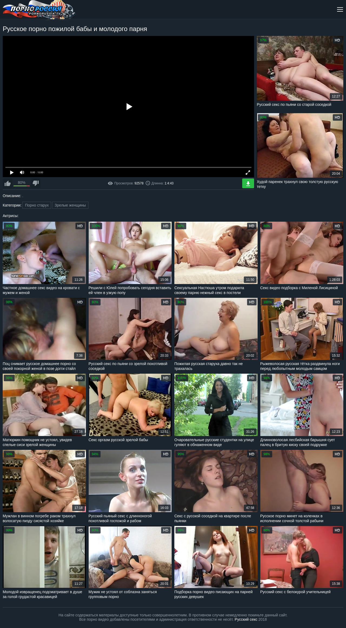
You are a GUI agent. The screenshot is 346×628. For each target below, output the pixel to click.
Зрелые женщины (70, 205)
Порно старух (37, 205)
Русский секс (246, 619)
